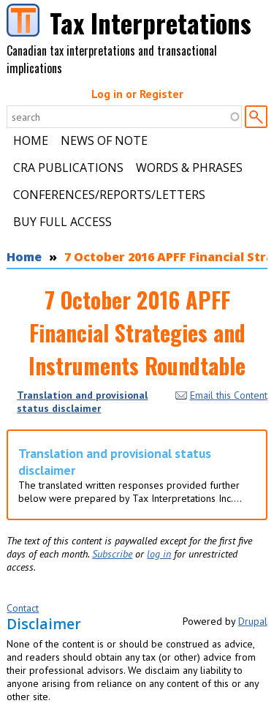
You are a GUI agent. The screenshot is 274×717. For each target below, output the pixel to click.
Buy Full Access (62, 222)
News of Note (104, 140)
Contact (23, 608)
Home (30, 140)
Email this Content (221, 395)
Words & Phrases (189, 167)
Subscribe (112, 553)
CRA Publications (68, 167)
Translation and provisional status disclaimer (82, 401)
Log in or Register (137, 93)
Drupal (252, 621)
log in (159, 553)
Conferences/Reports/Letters (109, 195)
